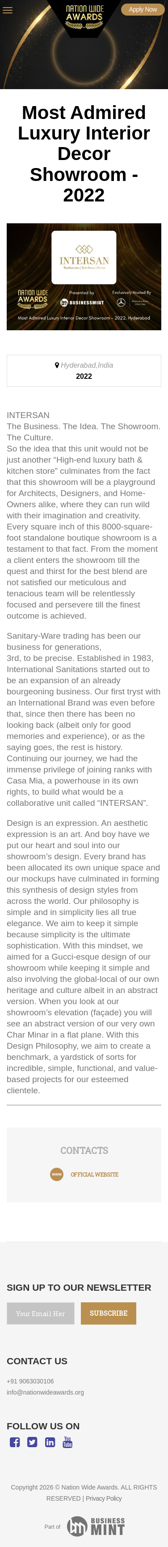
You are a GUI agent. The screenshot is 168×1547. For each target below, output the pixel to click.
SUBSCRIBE (108, 1313)
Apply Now (143, 9)
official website (94, 1174)
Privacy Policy (104, 1498)
